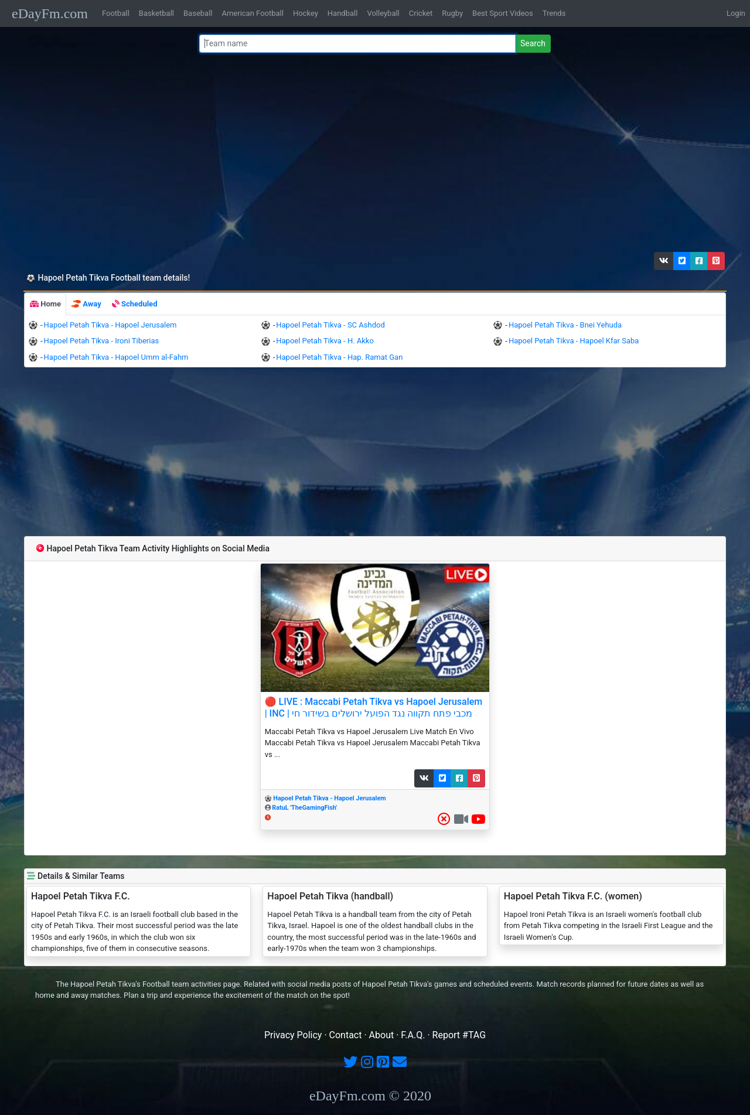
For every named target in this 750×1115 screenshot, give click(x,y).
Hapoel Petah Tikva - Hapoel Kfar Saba (574, 340)
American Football (252, 13)
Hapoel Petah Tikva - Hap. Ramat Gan (339, 357)
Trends (554, 13)
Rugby (452, 13)
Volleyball (383, 13)
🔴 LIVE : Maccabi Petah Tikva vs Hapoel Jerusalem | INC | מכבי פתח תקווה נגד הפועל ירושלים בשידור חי (374, 707)
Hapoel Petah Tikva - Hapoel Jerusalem (110, 324)
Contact (345, 1035)
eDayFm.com (50, 13)
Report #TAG (459, 1035)
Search (533, 43)
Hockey (305, 13)
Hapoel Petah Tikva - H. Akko (325, 340)
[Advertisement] (371, 155)
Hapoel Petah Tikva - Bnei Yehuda (565, 324)
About (381, 1035)
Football (115, 13)
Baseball (197, 13)
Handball (343, 13)
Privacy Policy (293, 1035)
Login (736, 13)
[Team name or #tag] (357, 44)
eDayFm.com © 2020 (370, 1095)
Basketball (156, 13)
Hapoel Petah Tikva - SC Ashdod (330, 324)
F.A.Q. (413, 1035)
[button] (664, 261)
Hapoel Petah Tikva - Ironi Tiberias (101, 340)
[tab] (45, 304)
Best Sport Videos (502, 13)
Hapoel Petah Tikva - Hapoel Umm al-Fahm (116, 357)
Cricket (420, 13)
